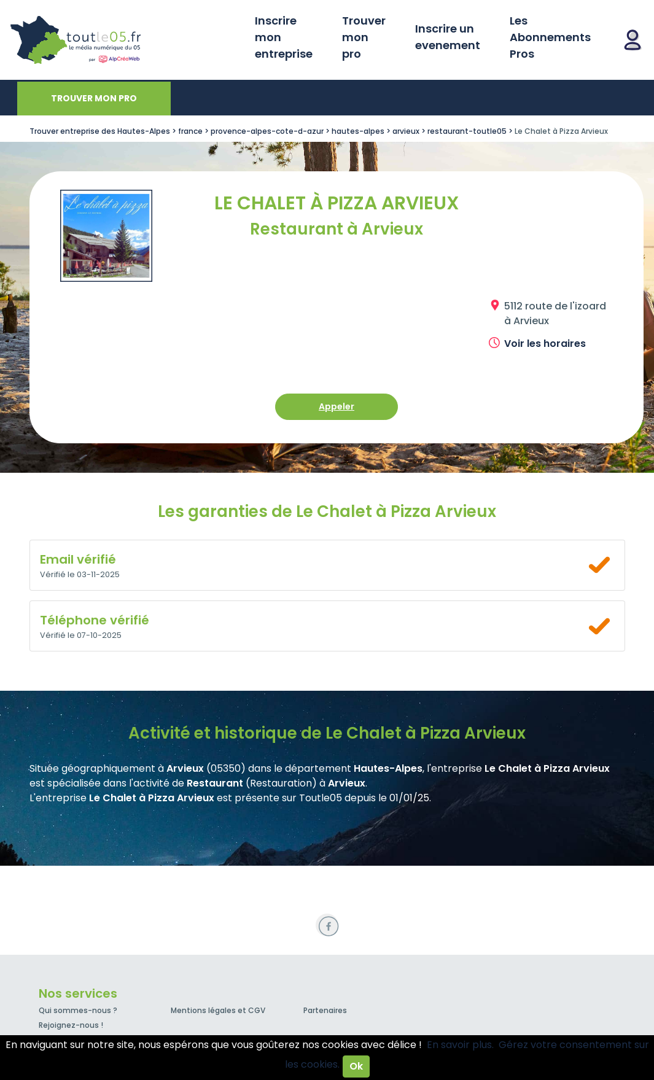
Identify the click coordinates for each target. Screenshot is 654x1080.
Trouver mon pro (364, 37)
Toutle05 (122, 39)
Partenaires (325, 1010)
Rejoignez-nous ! (71, 1025)
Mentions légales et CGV (218, 1010)
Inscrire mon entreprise (284, 37)
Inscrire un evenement (447, 37)
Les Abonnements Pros (550, 37)
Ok (356, 1066)
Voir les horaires (545, 343)
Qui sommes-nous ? (78, 1010)
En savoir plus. (460, 1045)
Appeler (336, 406)
